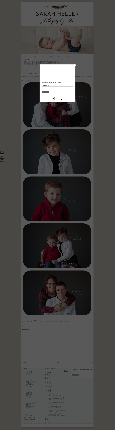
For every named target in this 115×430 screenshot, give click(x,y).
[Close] (75, 65)
